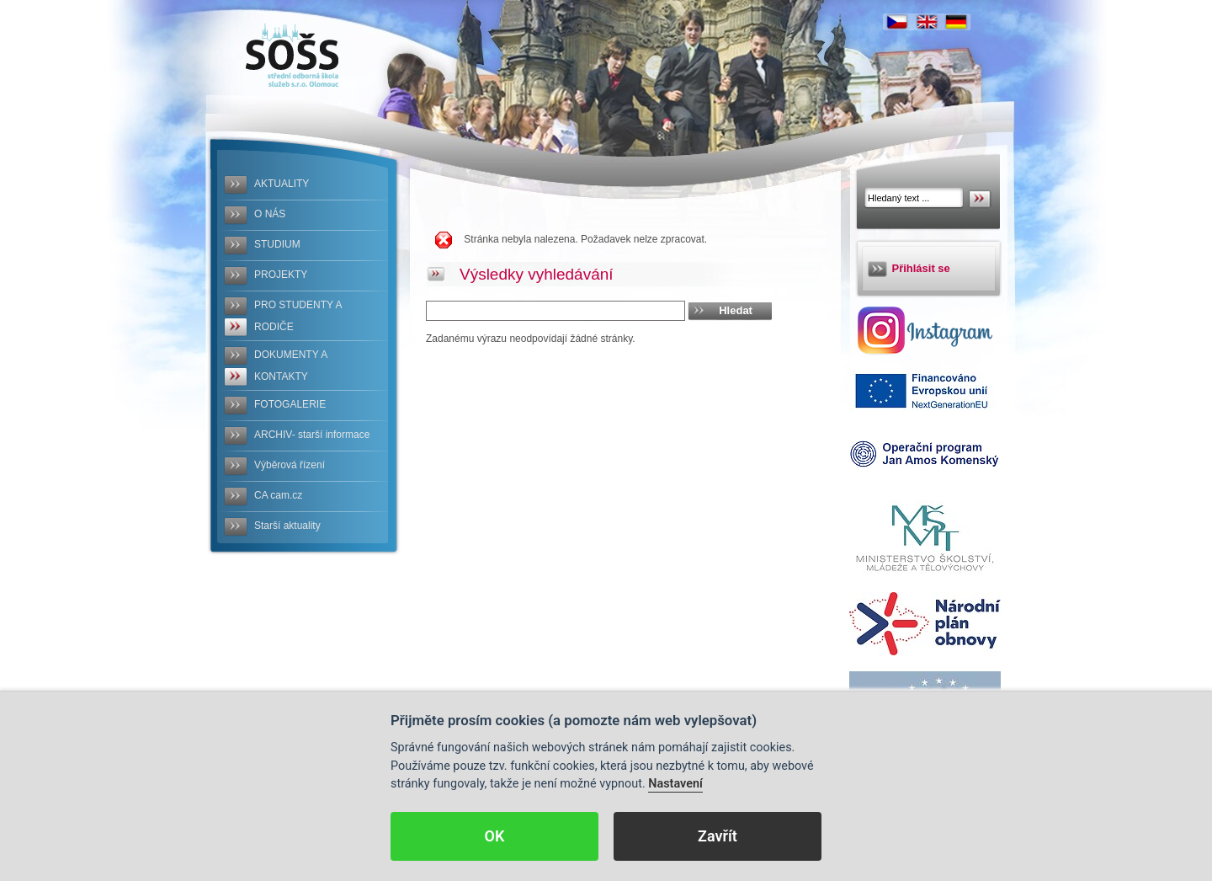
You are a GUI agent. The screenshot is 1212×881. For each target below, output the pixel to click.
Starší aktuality (287, 525)
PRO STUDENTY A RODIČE (298, 316)
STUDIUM (277, 244)
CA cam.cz (278, 495)
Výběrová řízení (289, 465)
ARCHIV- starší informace (311, 434)
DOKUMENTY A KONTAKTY (290, 365)
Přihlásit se (921, 268)
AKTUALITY (281, 184)
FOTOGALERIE (290, 404)
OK (495, 836)
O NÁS (269, 214)
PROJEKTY (280, 274)
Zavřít (717, 836)
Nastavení (675, 784)
